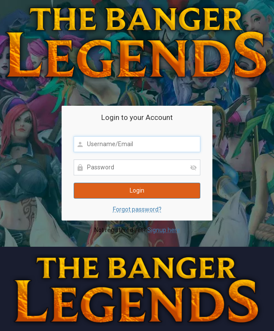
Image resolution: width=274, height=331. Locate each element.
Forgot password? (137, 209)
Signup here (163, 230)
